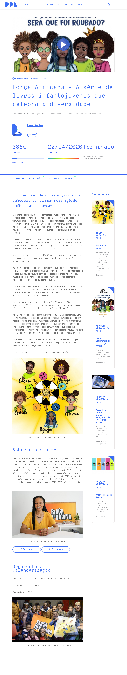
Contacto (32, 135)
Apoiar (25, 5)
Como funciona (52, 5)
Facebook (27, 549)
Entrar (81, 5)
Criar (37, 5)
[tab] (19, 178)
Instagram (56, 549)
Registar (69, 5)
